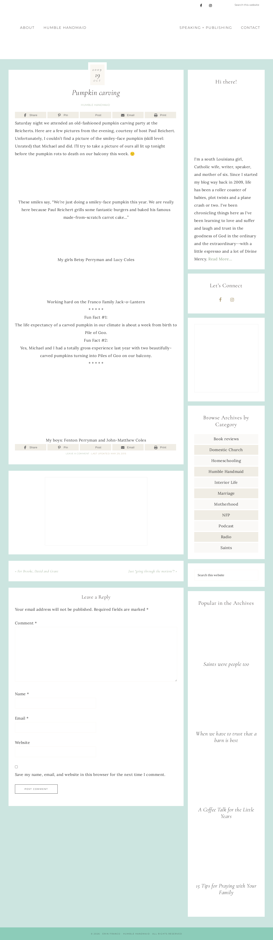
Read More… (220, 258)
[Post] (95, 115)
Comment (26, 623)
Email (22, 718)
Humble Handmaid (95, 104)
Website (22, 742)
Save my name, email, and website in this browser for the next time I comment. (90, 774)
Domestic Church (226, 449)
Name (22, 693)
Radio (226, 536)
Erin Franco (136, 35)
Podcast (226, 525)
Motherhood (226, 504)
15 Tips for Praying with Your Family (226, 889)
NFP (226, 515)
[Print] (160, 115)
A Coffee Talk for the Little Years (226, 812)
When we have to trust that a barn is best (226, 736)
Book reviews (226, 438)
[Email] (127, 115)
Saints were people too (226, 664)
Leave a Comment (77, 453)
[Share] (30, 115)
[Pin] (63, 115)
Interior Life (226, 482)
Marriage (226, 493)
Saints (226, 547)
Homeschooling (226, 460)
